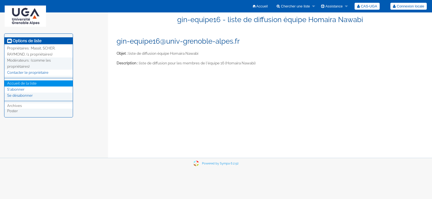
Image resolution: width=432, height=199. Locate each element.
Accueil (260, 6)
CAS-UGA (367, 6)
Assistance (332, 6)
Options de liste (24, 41)
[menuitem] (260, 6)
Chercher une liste (293, 6)
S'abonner (16, 89)
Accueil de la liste (22, 83)
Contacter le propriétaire (27, 72)
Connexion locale (408, 6)
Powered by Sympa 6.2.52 (220, 163)
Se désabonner (20, 95)
